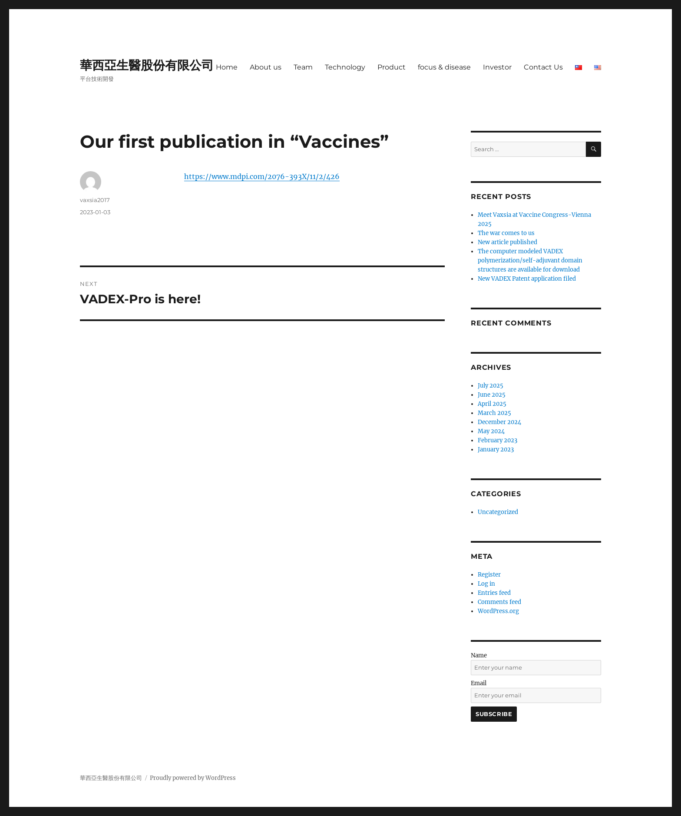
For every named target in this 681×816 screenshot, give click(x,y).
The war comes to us (506, 233)
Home (227, 67)
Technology (345, 67)
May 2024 (491, 431)
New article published (507, 242)
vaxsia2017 (95, 199)
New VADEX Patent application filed (527, 278)
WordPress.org (498, 611)
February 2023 (497, 440)
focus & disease (444, 67)
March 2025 (494, 413)
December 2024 (499, 422)
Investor (497, 67)
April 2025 (492, 404)
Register (489, 574)
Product (391, 67)
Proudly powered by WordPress (193, 778)
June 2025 (492, 394)
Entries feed (494, 593)
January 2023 (496, 449)
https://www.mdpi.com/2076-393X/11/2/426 (262, 176)
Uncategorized (498, 512)
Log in (486, 583)
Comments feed (499, 602)
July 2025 (490, 385)
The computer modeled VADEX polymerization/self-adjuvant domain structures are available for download (530, 260)
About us (265, 67)
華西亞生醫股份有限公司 (147, 65)
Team (303, 67)
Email (478, 683)
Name (479, 655)
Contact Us (543, 67)
